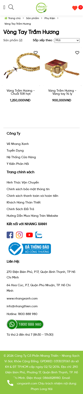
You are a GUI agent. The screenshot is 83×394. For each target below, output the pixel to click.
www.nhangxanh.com (22, 298)
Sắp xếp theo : (43, 40)
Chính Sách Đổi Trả (20, 209)
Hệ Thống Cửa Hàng (21, 157)
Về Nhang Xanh (18, 144)
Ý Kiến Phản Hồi (18, 164)
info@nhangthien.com (22, 306)
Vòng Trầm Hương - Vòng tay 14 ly (62, 92)
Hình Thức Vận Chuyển (23, 182)
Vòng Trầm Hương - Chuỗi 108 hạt (21, 92)
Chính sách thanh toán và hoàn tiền (32, 196)
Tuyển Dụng (15, 150)
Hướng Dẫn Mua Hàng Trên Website (32, 216)
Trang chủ (12, 18)
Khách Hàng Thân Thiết (24, 202)
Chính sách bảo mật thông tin (28, 189)
